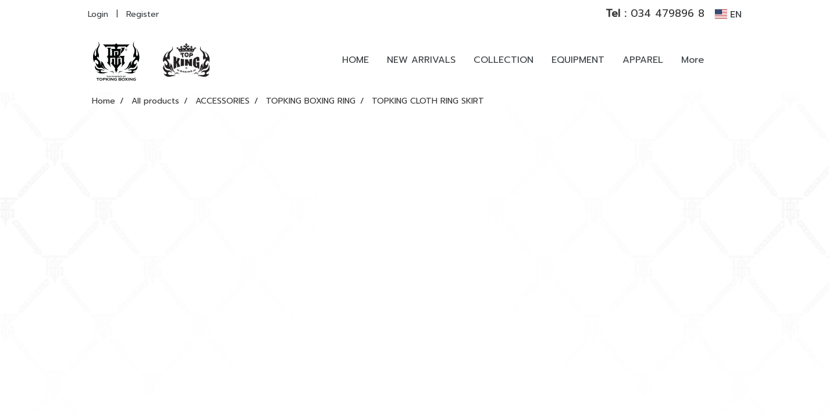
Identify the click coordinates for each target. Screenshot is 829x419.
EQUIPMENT (578, 60)
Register (142, 14)
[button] (730, 60)
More (692, 60)
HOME (355, 60)
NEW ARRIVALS (421, 60)
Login (98, 14)
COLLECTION (503, 60)
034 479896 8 (655, 13)
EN (728, 14)
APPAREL (642, 60)
